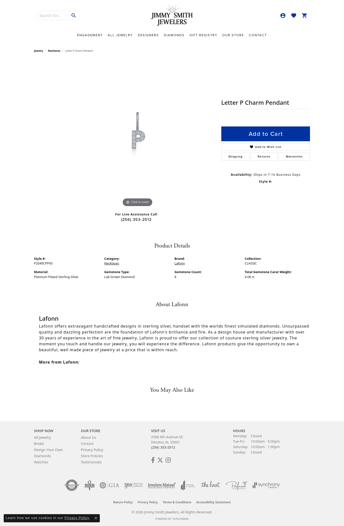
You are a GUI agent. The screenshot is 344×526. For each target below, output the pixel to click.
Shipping (235, 156)
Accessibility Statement (213, 502)
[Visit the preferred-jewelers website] (236, 485)
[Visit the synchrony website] (266, 485)
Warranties (294, 156)
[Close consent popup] (95, 518)
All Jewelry (120, 35)
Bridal (39, 443)
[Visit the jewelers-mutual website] (162, 485)
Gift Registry (203, 35)
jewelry (38, 51)
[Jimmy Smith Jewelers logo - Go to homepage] (172, 15)
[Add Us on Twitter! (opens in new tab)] (160, 460)
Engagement (90, 35)
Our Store (233, 35)
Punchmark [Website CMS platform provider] (181, 519)
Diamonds (174, 35)
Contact (258, 35)
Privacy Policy (92, 449)
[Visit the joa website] (188, 485)
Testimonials (91, 462)
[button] (283, 15)
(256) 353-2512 (136, 219)
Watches (41, 462)
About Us (88, 437)
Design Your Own (48, 449)
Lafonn (179, 263)
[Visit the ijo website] (133, 485)
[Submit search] (73, 15)
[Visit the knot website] (210, 485)
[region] (137, 134)
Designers (148, 35)
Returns (264, 156)
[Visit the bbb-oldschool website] (89, 485)
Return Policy (123, 502)
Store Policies (92, 456)
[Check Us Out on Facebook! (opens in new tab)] (153, 460)
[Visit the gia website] (109, 485)
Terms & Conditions (177, 502)
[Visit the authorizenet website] (71, 485)
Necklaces (54, 51)
